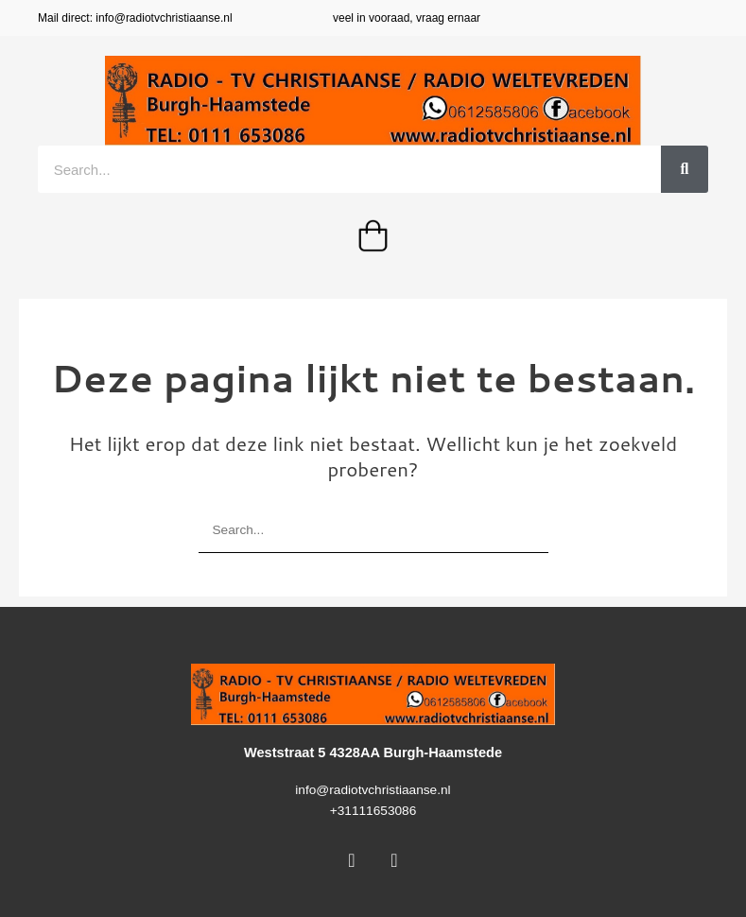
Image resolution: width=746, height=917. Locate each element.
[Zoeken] (684, 169)
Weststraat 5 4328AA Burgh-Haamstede (373, 752)
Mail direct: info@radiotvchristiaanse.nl (135, 18)
